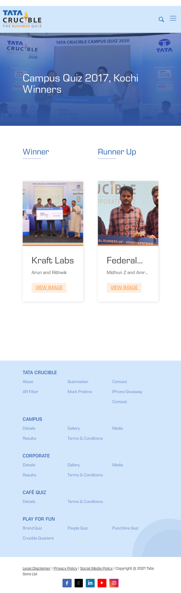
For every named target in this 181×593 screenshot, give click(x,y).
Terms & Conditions (85, 439)
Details (29, 429)
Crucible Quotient (38, 539)
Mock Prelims (80, 392)
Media (117, 429)
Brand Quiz (32, 529)
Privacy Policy (65, 569)
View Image (49, 288)
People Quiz (78, 529)
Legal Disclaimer (37, 569)
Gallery (74, 429)
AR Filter (30, 392)
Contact (119, 382)
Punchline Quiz (125, 529)
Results (29, 439)
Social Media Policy (96, 569)
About (28, 382)
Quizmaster (78, 382)
